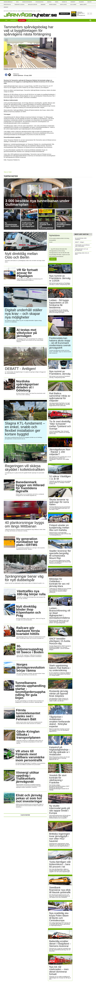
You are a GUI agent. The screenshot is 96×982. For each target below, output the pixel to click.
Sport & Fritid (63, 4)
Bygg (17, 1)
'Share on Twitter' (8, 172)
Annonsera (13, 20)
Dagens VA (64, 1)
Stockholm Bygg (39, 1)
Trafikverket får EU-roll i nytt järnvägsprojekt (81, 249)
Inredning (43, 4)
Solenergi (81, 1)
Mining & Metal (83, 4)
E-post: (50, 242)
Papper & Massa (52, 4)
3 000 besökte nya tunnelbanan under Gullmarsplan (82, 245)
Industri (89, 1)
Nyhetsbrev (22, 20)
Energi (56, 1)
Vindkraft (72, 1)
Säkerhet (6, 7)
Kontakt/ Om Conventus (34, 20)
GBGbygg (49, 1)
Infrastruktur (7, 4)
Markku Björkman (18, 75)
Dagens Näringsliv (8, 1)
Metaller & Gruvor (32, 4)
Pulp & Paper (73, 4)
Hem (6, 20)
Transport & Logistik (19, 4)
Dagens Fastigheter (27, 1)
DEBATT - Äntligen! (79, 242)
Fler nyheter (25, 835)
